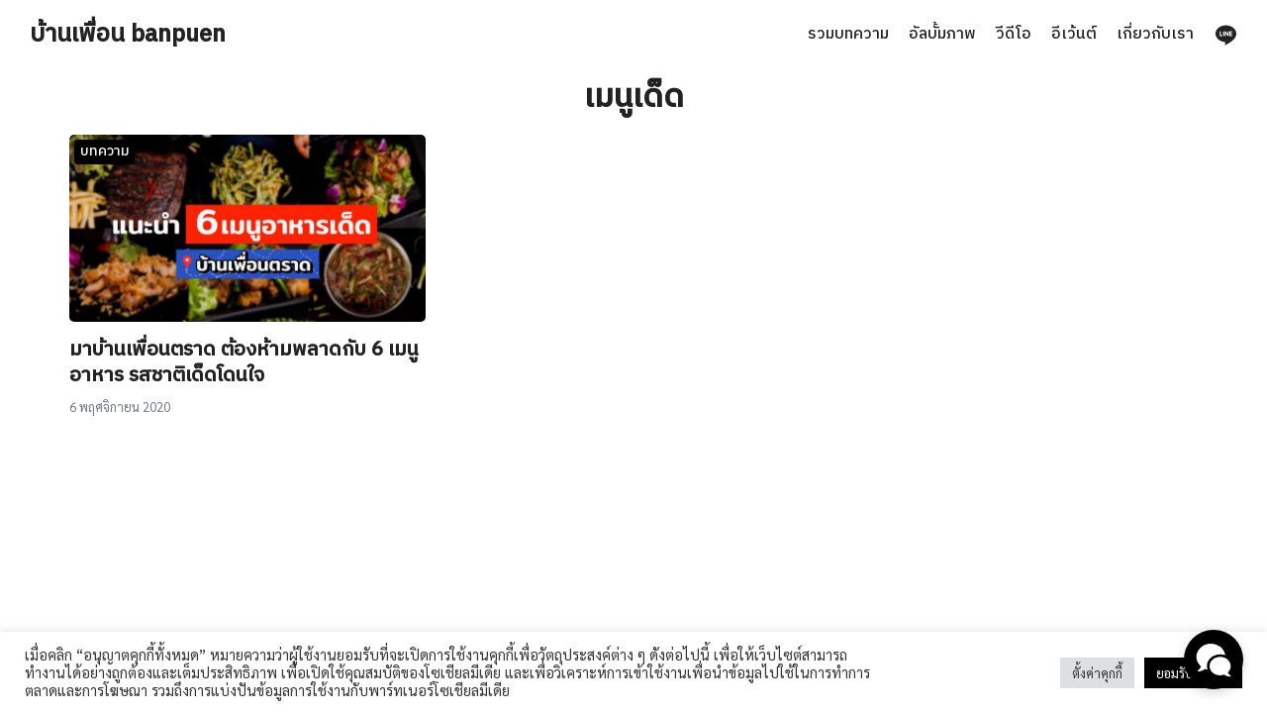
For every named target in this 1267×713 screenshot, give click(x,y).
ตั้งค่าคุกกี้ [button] (1097, 672)
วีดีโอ (1013, 34)
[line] (1225, 35)
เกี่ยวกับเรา (1155, 34)
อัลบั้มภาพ (942, 34)
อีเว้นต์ (1074, 34)
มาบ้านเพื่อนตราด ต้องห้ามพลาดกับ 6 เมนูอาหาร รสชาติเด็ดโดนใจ (244, 363)
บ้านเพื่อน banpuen (128, 34)
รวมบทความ (848, 34)
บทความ (105, 151)
